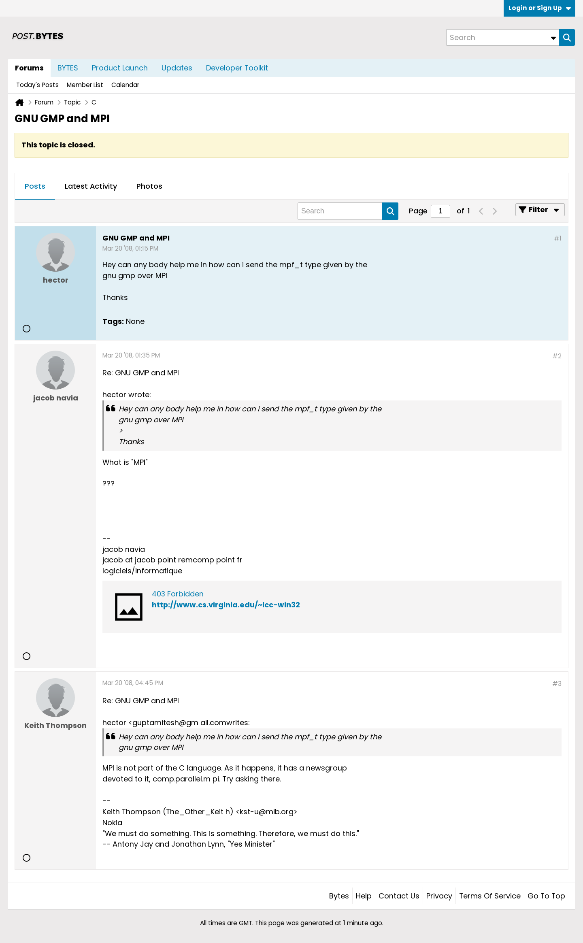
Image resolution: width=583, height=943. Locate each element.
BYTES (67, 68)
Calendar (125, 85)
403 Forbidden (178, 594)
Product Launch (120, 68)
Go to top (546, 896)
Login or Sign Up (540, 8)
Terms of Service (490, 896)
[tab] (35, 186)
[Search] (502, 37)
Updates (177, 68)
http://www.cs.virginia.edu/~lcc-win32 (226, 605)
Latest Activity (91, 186)
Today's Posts (37, 85)
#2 (557, 356)
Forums (29, 68)
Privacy (439, 896)
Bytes (339, 896)
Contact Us (399, 896)
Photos (149, 186)
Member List (85, 85)
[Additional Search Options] (553, 37)
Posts (35, 186)
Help (364, 896)
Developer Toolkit (237, 68)
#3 (557, 683)
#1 (558, 238)
